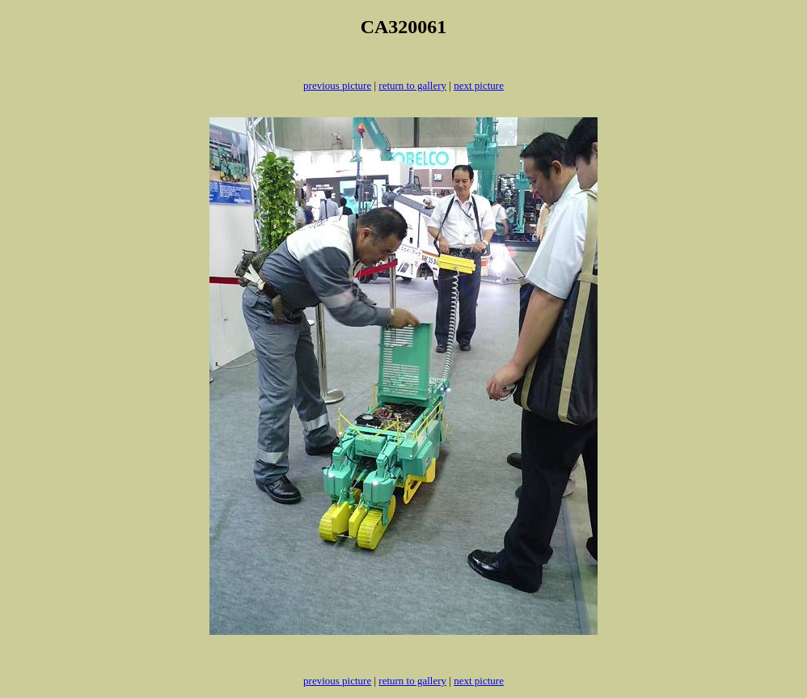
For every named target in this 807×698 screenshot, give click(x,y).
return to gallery (412, 85)
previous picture (337, 85)
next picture (479, 85)
